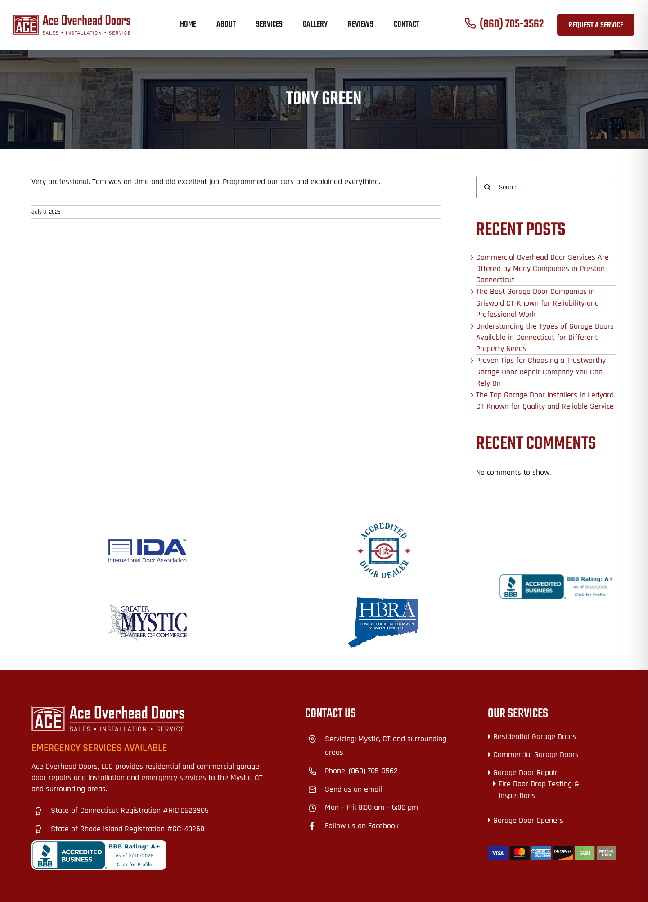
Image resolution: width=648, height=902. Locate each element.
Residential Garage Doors (534, 736)
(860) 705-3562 (512, 24)
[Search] (487, 187)
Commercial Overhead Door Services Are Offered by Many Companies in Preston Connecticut (542, 268)
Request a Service (595, 25)
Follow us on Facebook (362, 826)
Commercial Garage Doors (536, 754)
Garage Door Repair (525, 772)
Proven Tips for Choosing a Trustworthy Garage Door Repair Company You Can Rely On (541, 371)
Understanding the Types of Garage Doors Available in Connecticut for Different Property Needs (545, 337)
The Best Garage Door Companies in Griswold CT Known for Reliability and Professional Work (537, 302)
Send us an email (353, 789)
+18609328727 (328, 711)
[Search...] (546, 187)
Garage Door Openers (528, 820)
